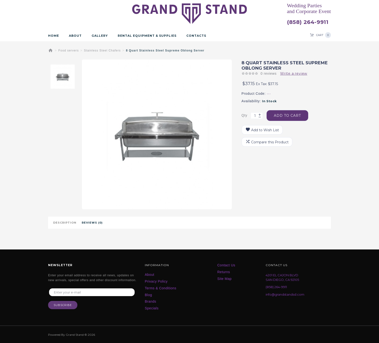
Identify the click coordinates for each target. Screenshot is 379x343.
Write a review (293, 73)
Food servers (68, 50)
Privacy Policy (156, 281)
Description (64, 222)
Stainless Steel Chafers (102, 50)
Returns (223, 272)
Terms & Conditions (160, 288)
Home (53, 35)
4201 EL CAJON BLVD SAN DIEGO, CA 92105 (282, 277)
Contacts (196, 35)
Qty (244, 115)
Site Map (224, 278)
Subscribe (63, 305)
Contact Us (226, 265)
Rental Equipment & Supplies (147, 35)
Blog (148, 295)
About (75, 35)
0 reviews (269, 73)
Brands (150, 301)
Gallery (100, 35)
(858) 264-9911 (307, 22)
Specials (152, 308)
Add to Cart (287, 115)
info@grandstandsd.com (285, 294)
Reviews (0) (92, 222)
